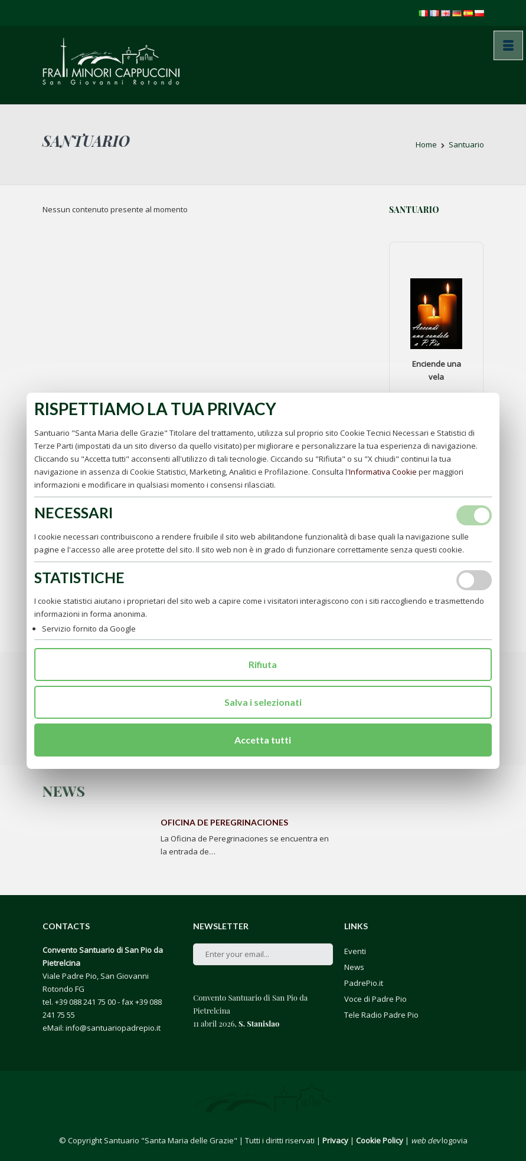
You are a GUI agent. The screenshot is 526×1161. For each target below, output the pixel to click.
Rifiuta (263, 664)
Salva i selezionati (263, 702)
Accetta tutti (262, 739)
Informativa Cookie (383, 471)
